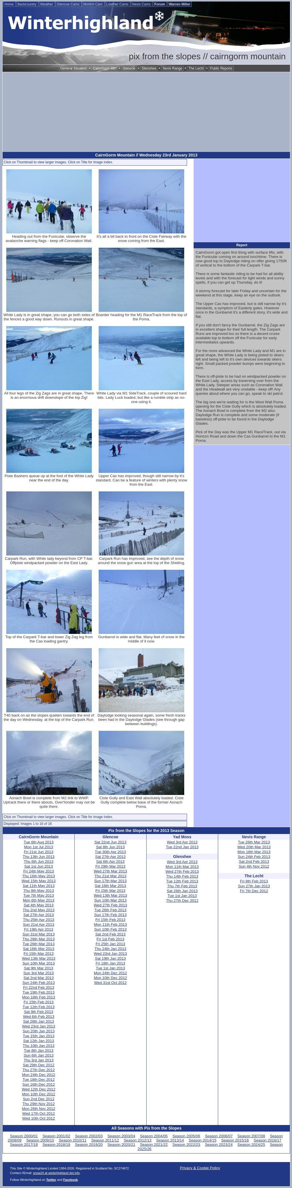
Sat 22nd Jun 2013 (110, 842)
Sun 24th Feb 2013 (39, 982)
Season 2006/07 (219, 1136)
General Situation (73, 68)
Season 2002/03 (89, 1136)
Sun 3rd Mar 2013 (38, 973)
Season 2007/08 (251, 1136)
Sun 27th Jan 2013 (254, 886)
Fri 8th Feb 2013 (254, 881)
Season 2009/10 (40, 1140)
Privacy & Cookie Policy (200, 1168)
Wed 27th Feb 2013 (110, 905)
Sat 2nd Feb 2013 (110, 934)
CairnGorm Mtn (104, 68)
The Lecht (196, 68)
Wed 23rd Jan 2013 (38, 1026)
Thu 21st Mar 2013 (110, 876)
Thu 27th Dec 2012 (39, 1070)
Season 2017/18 (24, 1144)
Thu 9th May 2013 (38, 890)
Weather (47, 4)
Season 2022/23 (186, 1144)
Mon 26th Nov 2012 (38, 1108)
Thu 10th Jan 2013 (38, 1045)
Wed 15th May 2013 (39, 881)
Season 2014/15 (202, 1140)
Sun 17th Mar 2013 (110, 881)
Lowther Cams (117, 4)
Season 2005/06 (186, 1136)
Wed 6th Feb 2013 (38, 1016)
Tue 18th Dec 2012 (39, 1079)
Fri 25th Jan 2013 (110, 944)
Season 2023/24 (219, 1144)
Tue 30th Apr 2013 (110, 852)
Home (10, 4)
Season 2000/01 (24, 1136)
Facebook (70, 1179)
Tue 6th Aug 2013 (39, 842)
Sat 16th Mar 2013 (38, 949)
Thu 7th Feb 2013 (182, 886)
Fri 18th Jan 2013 (110, 963)
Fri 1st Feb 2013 (110, 939)
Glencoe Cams (68, 4)
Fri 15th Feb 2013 (39, 1002)
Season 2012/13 (137, 1140)
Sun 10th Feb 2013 (110, 929)
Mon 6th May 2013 (38, 900)
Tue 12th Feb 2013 (38, 1007)
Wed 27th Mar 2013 (110, 871)
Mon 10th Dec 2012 (38, 1094)
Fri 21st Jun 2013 (38, 852)
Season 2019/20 (89, 1144)
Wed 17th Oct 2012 (38, 1113)
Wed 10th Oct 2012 (38, 1118)
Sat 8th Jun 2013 (110, 847)
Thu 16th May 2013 (38, 876)
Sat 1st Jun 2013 (38, 866)
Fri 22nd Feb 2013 (38, 987)
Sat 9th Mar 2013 (38, 968)
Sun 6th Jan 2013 (39, 1055)
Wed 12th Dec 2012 (39, 1089)
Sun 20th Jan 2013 (38, 1031)
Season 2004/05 (154, 1136)
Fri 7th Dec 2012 (254, 891)
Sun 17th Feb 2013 (110, 915)
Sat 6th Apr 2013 (110, 861)
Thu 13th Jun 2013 (38, 857)
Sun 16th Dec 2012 (38, 1084)
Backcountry (27, 4)
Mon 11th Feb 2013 (110, 924)
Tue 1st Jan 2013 (110, 968)
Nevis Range (172, 68)
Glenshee (149, 68)
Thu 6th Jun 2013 (39, 861)
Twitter (51, 1179)
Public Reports (221, 68)
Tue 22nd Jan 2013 (182, 847)
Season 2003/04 (121, 1136)
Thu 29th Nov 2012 (39, 1104)
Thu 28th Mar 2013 (39, 939)
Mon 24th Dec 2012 (38, 1075)
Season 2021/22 (154, 1144)
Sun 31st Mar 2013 (39, 934)
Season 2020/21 (121, 1144)
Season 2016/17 (267, 1140)
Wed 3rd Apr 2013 (182, 842)
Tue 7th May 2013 (38, 895)
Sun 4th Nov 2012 (254, 866)
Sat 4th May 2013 (38, 905)
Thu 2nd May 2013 (38, 910)
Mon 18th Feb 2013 (38, 997)
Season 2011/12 (105, 1140)
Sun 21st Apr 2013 (38, 924)
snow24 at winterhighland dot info (56, 1173)
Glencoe (129, 68)
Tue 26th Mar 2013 (38, 944)
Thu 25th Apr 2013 (38, 920)
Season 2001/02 (56, 1136)
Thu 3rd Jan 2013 (38, 1060)
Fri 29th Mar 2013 (110, 866)
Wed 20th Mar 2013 (254, 847)
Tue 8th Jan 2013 (38, 1050)
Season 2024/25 (251, 1144)
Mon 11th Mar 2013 (182, 866)
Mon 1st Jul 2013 (38, 847)
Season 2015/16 (235, 1140)
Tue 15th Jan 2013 (38, 1036)
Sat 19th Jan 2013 (110, 958)
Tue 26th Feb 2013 (110, 910)
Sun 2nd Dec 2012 (38, 1099)
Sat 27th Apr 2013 (38, 915)
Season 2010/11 (72, 1140)
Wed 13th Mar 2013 (38, 958)
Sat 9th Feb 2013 (38, 1012)
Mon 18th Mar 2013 (254, 852)
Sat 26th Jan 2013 (38, 1021)
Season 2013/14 (170, 1140)
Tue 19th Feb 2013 (38, 992)
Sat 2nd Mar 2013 (38, 978)
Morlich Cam (93, 4)
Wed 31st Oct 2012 (110, 982)
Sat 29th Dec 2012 (38, 1065)
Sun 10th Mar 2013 (39, 963)
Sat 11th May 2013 (38, 886)
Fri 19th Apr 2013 (38, 929)
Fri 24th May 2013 (38, 871)
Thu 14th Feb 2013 (182, 876)
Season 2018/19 (56, 1144)
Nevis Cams (141, 4)
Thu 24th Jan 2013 (110, 949)
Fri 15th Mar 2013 (39, 953)
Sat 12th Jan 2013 (38, 1041)
